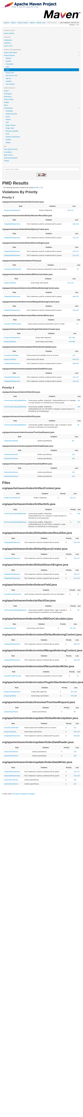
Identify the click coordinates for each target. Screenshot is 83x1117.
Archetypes (8, 94)
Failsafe (8, 58)
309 (74, 359)
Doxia (8, 117)
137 (77, 238)
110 (68, 210)
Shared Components (13, 137)
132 (74, 238)
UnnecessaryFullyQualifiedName (15, 400)
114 (72, 210)
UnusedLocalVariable (11, 355)
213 (74, 255)
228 (77, 224)
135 (74, 377)
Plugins (6, 102)
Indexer (8, 119)
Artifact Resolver (11, 114)
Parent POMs (8, 99)
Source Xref (8, 46)
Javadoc (8, 81)
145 (77, 381)
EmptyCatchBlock (10, 283)
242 (74, 355)
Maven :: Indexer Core (37, 23)
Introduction (8, 40)
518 (78, 400)
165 (74, 251)
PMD (7, 70)
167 (77, 251)
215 (77, 255)
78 (77, 269)
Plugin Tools (10, 128)
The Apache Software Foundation (23, 794)
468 (74, 296)
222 (69, 283)
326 (73, 454)
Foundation (8, 152)
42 (77, 324)
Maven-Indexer (9, 33)
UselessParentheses (11, 441)
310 (77, 359)
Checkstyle (9, 64)
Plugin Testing (10, 125)
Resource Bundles (12, 131)
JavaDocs (7, 43)
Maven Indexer (23, 23)
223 (72, 283)
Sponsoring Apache (10, 158)
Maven (13, 23)
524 (78, 407)
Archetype (9, 111)
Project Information (42, 52)
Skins (6, 105)
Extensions (8, 96)
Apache (6, 23)
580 (73, 341)
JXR (7, 122)
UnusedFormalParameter (12, 269)
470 (77, 296)
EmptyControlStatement (12, 210)
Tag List (8, 78)
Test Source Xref (11, 75)
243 (73, 476)
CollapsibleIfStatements (12, 224)
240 (73, 472)
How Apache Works (11, 149)
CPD (7, 67)
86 (73, 441)
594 (77, 363)
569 (73, 337)
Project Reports (42, 55)
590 (74, 363)
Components (42, 108)
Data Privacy (8, 155)
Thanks (6, 161)
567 (70, 337)
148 (74, 310)
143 (74, 381)
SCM (7, 134)
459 (73, 458)
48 (78, 425)
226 (74, 224)
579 (70, 341)
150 (77, 310)
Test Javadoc (10, 84)
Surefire (8, 61)
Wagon (8, 142)
